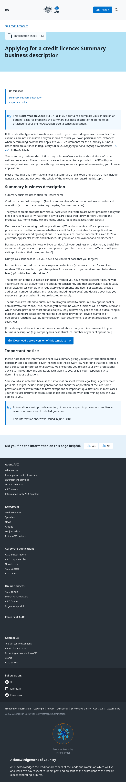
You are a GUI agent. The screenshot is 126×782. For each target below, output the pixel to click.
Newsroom (12, 506)
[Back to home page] (51, 10)
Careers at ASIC (15, 617)
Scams (8, 657)
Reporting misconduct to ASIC (21, 653)
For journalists (13, 531)
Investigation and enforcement (21, 475)
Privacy (50, 708)
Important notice (18, 102)
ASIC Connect (12, 601)
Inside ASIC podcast (15, 536)
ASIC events (11, 489)
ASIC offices (11, 662)
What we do (11, 470)
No (106, 446)
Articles (9, 526)
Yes (91, 446)
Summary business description (25, 97)
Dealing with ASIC (14, 484)
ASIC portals (11, 591)
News (8, 521)
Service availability (81, 708)
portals (102, 10)
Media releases (13, 512)
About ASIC (12, 464)
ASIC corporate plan (16, 559)
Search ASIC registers (16, 596)
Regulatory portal (14, 606)
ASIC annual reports (16, 554)
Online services (14, 586)
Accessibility (113, 708)
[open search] (116, 9)
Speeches (10, 517)
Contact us (12, 638)
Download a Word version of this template (37, 340)
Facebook (16, 695)
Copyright (38, 708)
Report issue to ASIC (16, 648)
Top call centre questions (18, 643)
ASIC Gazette (12, 568)
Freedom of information (18, 708)
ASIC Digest (11, 573)
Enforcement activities (17, 479)
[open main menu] (7, 10)
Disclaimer (62, 708)
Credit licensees (18, 26)
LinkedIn (15, 688)
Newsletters (11, 564)
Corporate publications (19, 548)
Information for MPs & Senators (22, 494)
